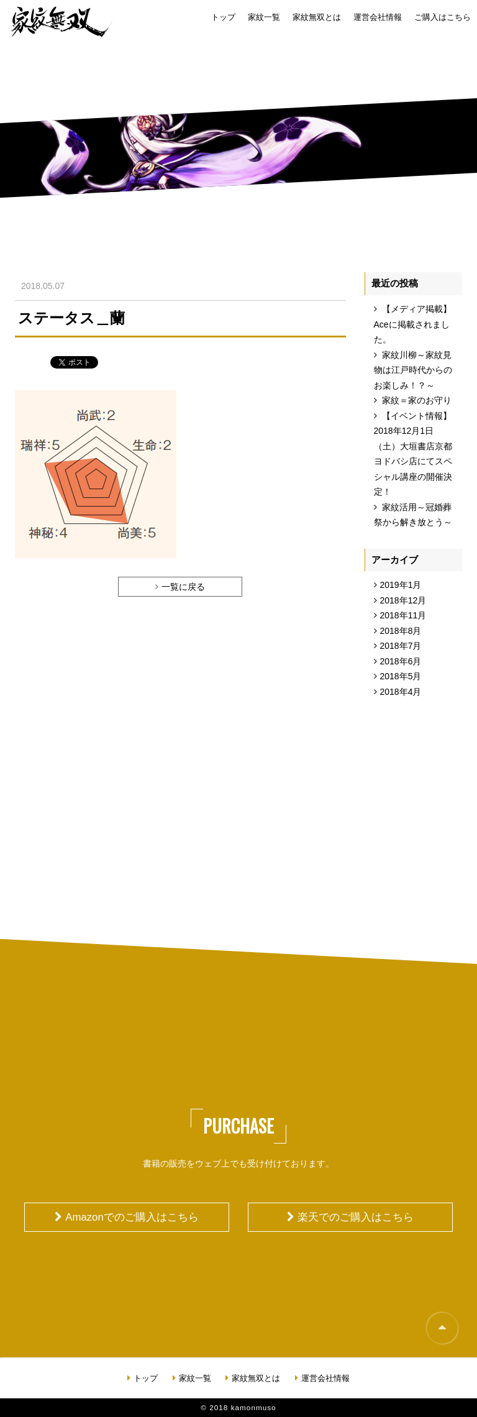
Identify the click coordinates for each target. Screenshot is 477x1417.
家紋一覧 (264, 17)
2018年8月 (401, 631)
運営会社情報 (377, 17)
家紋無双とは (317, 17)
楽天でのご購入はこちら (356, 1217)
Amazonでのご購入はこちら (132, 1217)
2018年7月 (401, 646)
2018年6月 (401, 661)
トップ (223, 17)
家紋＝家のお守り (417, 400)
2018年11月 (403, 615)
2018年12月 (403, 600)
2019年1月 (401, 585)
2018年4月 (401, 692)
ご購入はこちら (442, 17)
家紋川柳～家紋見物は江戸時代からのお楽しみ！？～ (413, 370)
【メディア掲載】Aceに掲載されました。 (413, 324)
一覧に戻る (183, 587)
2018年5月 (401, 676)
